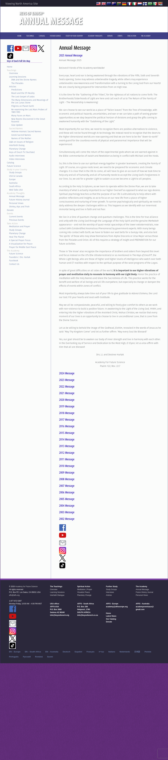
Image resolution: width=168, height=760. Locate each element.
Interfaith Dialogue (57, 595)
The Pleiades (17, 83)
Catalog (10, 162)
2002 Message (66, 519)
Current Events (16, 216)
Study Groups (15, 172)
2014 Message (66, 439)
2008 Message (66, 479)
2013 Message (66, 446)
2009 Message (66, 472)
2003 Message (66, 512)
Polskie (147, 652)
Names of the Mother (21, 138)
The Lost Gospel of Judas (23, 96)
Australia (13, 182)
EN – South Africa (33, 652)
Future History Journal (19, 199)
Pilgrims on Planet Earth (22, 106)
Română (39, 657)
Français (90, 652)
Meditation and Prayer (19, 226)
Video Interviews (17, 159)
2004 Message (66, 506)
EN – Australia (51, 652)
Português (14, 657)
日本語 (137, 652)
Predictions (16, 89)
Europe (12, 179)
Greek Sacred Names (21, 135)
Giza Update (17, 125)
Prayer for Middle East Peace (22, 247)
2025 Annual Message (70, 55)
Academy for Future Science (26, 586)
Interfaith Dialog (16, 145)
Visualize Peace (83, 592)
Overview (13, 73)
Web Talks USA (16, 189)
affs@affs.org (14, 595)
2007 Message (66, 486)
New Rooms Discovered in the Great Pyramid (28, 120)
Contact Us (14, 264)
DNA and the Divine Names (24, 79)
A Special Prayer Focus (19, 240)
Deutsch (66, 652)
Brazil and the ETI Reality (23, 93)
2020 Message (66, 400)
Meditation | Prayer (84, 589)
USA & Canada (16, 176)
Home (9, 66)
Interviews (110, 592)
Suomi (50, 657)
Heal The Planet (16, 236)
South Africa (15, 186)
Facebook (13, 260)
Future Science (14, 166)
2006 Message (66, 492)
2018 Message (66, 413)
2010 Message (66, 466)
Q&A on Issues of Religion (21, 141)
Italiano (111, 652)
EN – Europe (14, 652)
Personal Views (16, 203)
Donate (10, 210)
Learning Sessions (17, 76)
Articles (12, 86)
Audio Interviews (17, 155)
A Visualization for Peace (21, 243)
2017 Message (66, 420)
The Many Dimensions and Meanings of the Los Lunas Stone (29, 101)
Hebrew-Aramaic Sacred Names (26, 131)
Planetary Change (17, 148)
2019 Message (66, 406)
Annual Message (16, 196)
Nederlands (125, 652)
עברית (101, 652)
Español (78, 652)
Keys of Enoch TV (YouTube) (22, 152)
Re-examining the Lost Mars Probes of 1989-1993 (29, 111)
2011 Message (66, 459)
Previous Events (16, 219)
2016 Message (66, 426)
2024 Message (66, 373)
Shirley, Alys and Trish (19, 206)
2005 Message (66, 499)
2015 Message (66, 433)
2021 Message (66, 393)
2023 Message (66, 380)
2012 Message (66, 453)
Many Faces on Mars (20, 115)
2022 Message (66, 386)
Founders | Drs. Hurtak (19, 257)
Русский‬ (27, 657)
